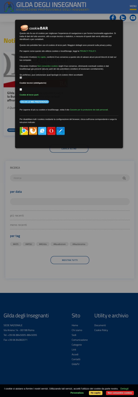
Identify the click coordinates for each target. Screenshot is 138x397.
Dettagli (124, 388)
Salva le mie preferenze (34, 102)
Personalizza (77, 393)
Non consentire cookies (120, 393)
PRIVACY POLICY (88, 51)
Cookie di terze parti (29, 95)
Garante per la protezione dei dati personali (89, 110)
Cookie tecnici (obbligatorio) (33, 83)
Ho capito (96, 393)
